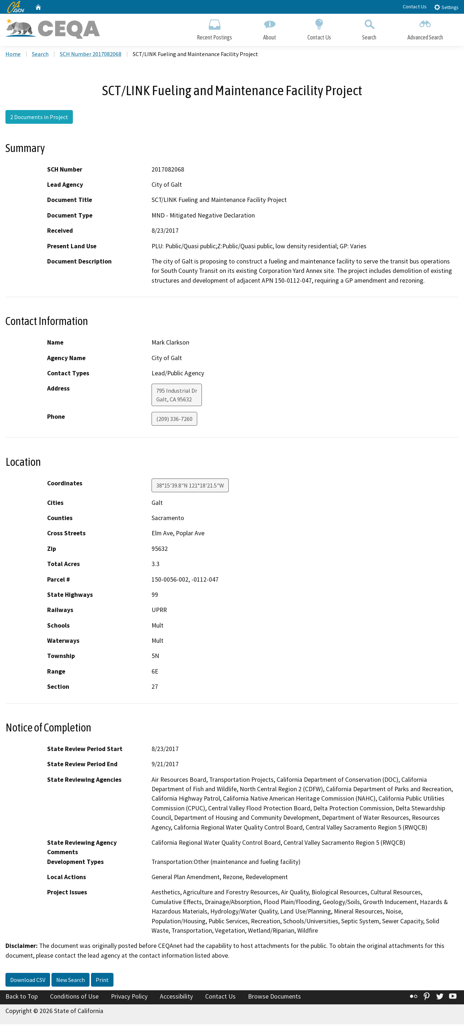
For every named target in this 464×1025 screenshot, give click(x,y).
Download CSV (27, 980)
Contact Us (415, 6)
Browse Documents (274, 997)
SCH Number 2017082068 (90, 54)
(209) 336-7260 (174, 419)
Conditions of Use (74, 997)
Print (102, 980)
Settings (446, 7)
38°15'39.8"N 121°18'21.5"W (190, 485)
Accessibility (176, 997)
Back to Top (21, 997)
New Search (70, 980)
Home (13, 54)
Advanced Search (425, 28)
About (269, 28)
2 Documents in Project (39, 117)
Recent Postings (214, 28)
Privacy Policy (129, 997)
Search (369, 28)
